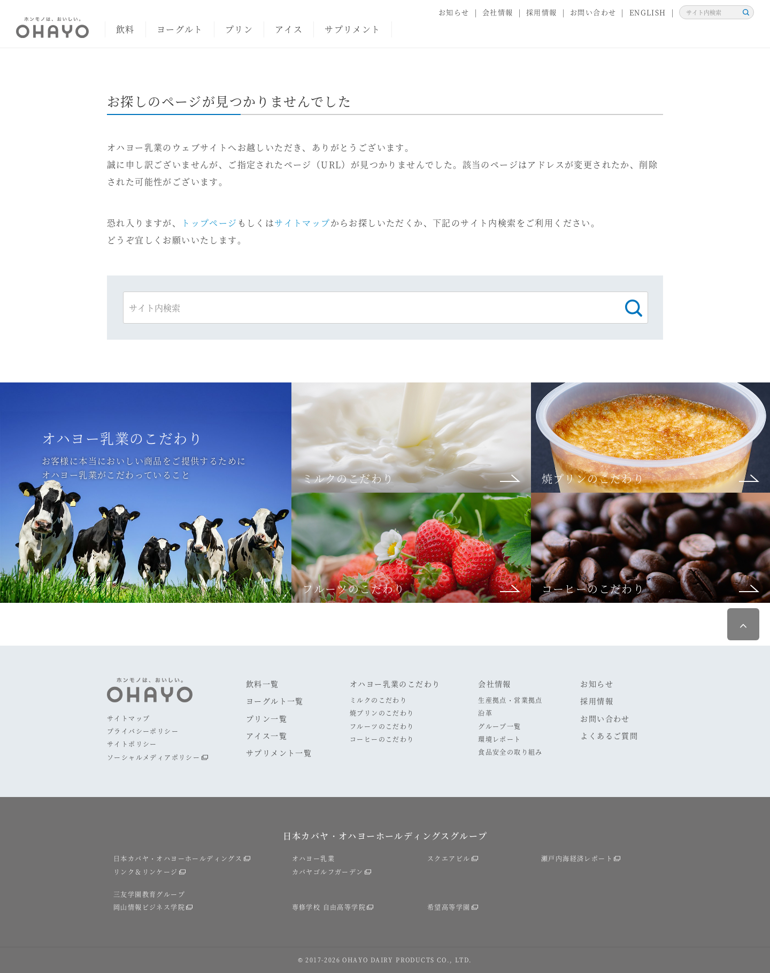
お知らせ (453, 12)
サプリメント (352, 29)
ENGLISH (647, 12)
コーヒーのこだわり (382, 739)
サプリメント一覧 (279, 752)
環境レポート (499, 739)
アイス (289, 29)
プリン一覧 (266, 718)
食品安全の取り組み (510, 751)
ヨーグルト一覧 (275, 700)
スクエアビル (448, 858)
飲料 (125, 29)
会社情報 (497, 12)
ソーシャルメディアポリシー (153, 757)
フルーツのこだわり (382, 726)
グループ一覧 (499, 726)
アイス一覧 (266, 735)
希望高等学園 (448, 906)
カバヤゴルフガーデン (328, 871)
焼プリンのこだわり (382, 712)
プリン (239, 29)
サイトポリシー (132, 743)
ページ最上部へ (743, 624)
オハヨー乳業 (313, 858)
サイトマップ (302, 223)
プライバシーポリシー (143, 731)
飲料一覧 (262, 683)
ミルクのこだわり (378, 699)
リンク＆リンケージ (145, 871)
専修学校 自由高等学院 (329, 906)
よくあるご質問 (609, 735)
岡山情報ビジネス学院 (149, 906)
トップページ (209, 223)
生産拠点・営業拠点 (510, 699)
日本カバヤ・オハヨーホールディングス (177, 858)
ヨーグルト (180, 29)
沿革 (485, 712)
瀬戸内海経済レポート (577, 858)
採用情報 (541, 12)
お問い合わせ (593, 12)
